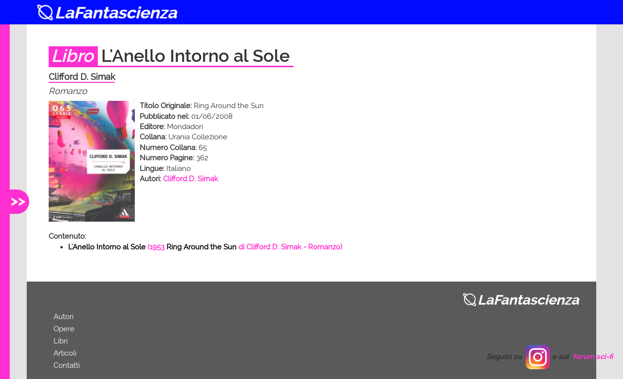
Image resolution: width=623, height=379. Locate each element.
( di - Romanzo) (205, 247)
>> (18, 200)
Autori (63, 316)
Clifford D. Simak (190, 178)
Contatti (67, 365)
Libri (61, 341)
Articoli (65, 353)
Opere (64, 328)
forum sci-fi (593, 356)
